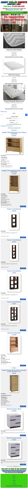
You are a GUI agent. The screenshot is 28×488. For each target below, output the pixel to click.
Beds (14, 478)
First (8, 124)
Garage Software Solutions (18, 485)
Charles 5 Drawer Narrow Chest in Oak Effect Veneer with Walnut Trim (14, 370)
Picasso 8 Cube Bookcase (14, 302)
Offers (14, 482)
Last (20, 124)
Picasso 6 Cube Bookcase (14, 271)
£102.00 (14, 135)
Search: (14, 113)
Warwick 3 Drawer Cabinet (14, 409)
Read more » (11, 166)
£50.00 (14, 210)
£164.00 (14, 173)
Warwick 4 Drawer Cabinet (14, 438)
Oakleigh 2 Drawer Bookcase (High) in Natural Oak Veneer (14, 171)
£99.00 (14, 373)
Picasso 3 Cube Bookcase (14, 209)
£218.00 (14, 410)
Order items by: (9, 118)
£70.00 (14, 272)
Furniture (14, 480)
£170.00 (14, 334)
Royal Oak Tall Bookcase (14, 333)
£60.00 (14, 241)
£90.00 (14, 303)
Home (14, 475)
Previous (10, 124)
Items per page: (12, 120)
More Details (23, 206)
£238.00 (14, 439)
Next (18, 124)
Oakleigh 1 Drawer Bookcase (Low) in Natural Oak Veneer (14, 133)
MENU (24, 12)
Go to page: (12, 122)
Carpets (14, 476)
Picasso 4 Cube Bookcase (14, 240)
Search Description (14, 116)
